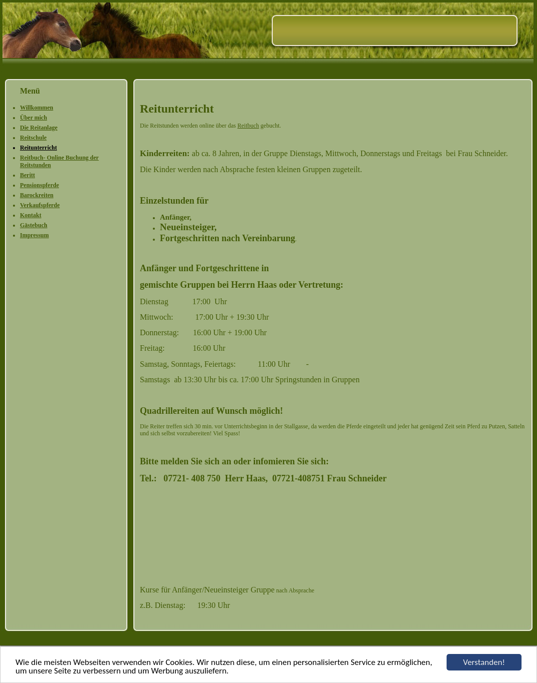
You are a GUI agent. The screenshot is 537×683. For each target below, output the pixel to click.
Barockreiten (36, 195)
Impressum (34, 235)
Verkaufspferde (40, 205)
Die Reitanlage (38, 127)
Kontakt (30, 215)
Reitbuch (248, 125)
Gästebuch (33, 225)
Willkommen (36, 107)
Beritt (27, 175)
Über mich (33, 117)
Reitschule (33, 137)
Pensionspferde (39, 185)
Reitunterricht (38, 147)
